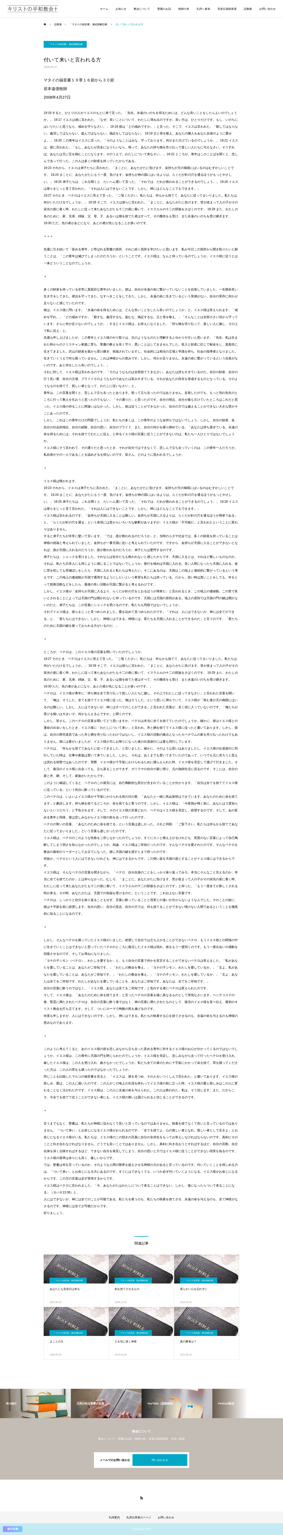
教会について (142, 8)
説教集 (248, 8)
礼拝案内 (114, 1517)
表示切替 (12, 1528)
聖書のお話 (164, 8)
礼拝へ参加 (203, 8)
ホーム (104, 8)
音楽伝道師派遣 (227, 8)
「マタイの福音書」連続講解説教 (65, 44)
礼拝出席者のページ (138, 1517)
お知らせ (120, 8)
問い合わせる (160, 1460)
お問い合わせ (267, 8)
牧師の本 (183, 8)
